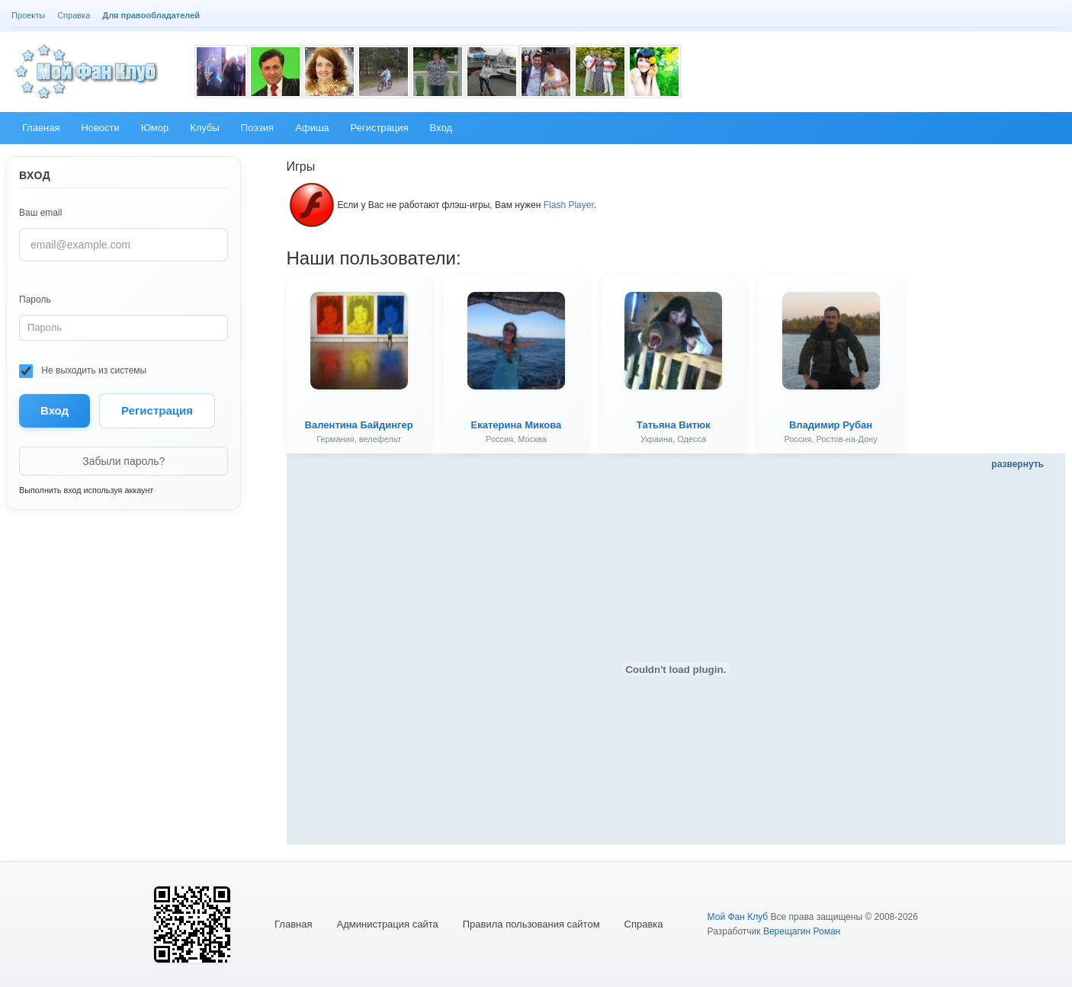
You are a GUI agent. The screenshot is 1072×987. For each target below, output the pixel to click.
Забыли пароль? (123, 461)
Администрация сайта (387, 924)
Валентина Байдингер (359, 425)
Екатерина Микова (516, 425)
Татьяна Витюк (674, 425)
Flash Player (569, 205)
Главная (293, 924)
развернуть (1017, 464)
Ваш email (40, 212)
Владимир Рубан (830, 425)
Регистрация (157, 410)
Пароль (35, 299)
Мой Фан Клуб (738, 917)
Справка (643, 924)
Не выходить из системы (82, 371)
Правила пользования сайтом (531, 924)
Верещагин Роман (801, 931)
